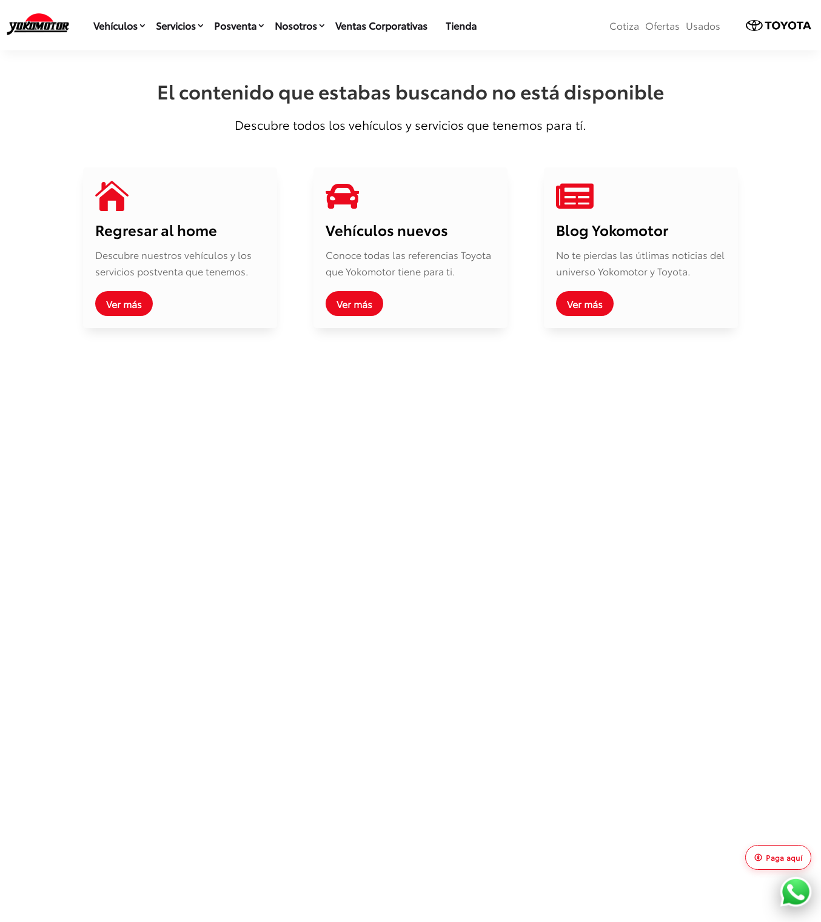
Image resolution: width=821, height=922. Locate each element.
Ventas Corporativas (381, 25)
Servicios (176, 25)
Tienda (461, 25)
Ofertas (662, 25)
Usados (703, 25)
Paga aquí (778, 857)
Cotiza (624, 25)
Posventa (235, 25)
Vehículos (115, 25)
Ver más (124, 304)
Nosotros (296, 25)
